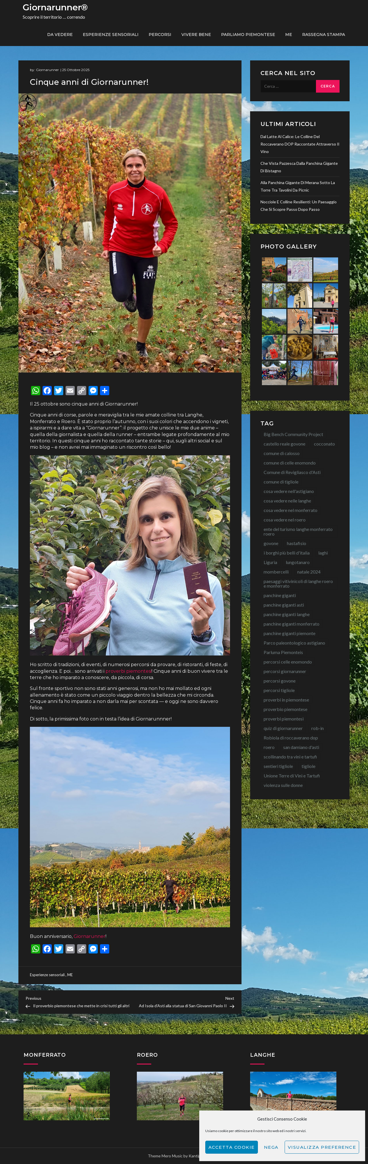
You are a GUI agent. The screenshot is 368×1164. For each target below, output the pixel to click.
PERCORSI (160, 34)
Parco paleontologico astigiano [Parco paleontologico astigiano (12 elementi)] (294, 642)
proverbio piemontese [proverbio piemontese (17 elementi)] (285, 709)
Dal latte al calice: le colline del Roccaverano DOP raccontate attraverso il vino (299, 144)
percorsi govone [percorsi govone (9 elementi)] (280, 680)
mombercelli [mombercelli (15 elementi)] (276, 571)
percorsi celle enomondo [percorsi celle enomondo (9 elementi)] (288, 661)
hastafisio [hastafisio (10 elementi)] (296, 543)
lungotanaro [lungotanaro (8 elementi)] (298, 562)
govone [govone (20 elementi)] (271, 543)
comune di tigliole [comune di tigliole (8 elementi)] (281, 481)
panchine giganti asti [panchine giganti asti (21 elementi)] (284, 604)
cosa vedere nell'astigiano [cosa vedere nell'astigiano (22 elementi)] (289, 491)
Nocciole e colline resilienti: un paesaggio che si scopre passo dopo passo (298, 205)
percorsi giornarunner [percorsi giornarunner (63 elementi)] (285, 671)
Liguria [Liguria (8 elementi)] (270, 562)
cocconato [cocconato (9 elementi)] (324, 443)
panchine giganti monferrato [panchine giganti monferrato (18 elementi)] (291, 623)
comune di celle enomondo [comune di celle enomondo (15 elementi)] (290, 462)
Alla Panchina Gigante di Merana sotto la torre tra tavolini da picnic (297, 186)
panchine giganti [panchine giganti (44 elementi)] (280, 595)
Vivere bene (196, 34)
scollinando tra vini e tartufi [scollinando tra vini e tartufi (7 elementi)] (290, 756)
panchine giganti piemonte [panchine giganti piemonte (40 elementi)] (289, 633)
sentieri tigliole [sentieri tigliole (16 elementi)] (278, 766)
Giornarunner (47, 70)
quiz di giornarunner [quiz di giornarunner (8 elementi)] (283, 728)
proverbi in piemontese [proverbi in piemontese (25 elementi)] (286, 699)
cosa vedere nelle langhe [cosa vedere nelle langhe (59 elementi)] (287, 500)
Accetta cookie (231, 1147)
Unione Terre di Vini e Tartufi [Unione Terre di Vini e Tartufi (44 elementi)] (292, 775)
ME (288, 34)
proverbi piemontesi (129, 671)
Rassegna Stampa (323, 34)
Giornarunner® (55, 7)
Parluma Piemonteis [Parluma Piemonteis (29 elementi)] (283, 652)
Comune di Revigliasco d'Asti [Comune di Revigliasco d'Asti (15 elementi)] (292, 472)
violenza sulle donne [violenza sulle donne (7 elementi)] (283, 785)
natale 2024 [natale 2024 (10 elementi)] (309, 571)
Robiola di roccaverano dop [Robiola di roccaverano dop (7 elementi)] (291, 737)
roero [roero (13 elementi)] (269, 747)
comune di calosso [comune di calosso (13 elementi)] (282, 453)
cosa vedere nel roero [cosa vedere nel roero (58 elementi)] (285, 519)
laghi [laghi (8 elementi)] (323, 552)
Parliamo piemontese (248, 34)
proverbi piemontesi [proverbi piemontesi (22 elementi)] (284, 718)
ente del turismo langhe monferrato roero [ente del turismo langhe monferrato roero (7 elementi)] (298, 531)
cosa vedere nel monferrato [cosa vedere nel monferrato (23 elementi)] (290, 510)
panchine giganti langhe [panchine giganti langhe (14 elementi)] (287, 614)
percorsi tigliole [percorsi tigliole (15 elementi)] (279, 690)
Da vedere (60, 34)
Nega (271, 1147)
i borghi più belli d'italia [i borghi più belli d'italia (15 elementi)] (287, 552)
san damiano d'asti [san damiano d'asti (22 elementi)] (301, 747)
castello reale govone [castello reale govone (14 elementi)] (284, 443)
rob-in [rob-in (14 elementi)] (317, 728)
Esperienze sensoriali (111, 34)
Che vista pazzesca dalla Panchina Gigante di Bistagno (299, 167)
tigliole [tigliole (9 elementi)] (308, 766)
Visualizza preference (322, 1147)
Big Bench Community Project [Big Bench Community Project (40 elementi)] (293, 434)
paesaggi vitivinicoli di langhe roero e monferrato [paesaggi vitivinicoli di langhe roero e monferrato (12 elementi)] (298, 583)
